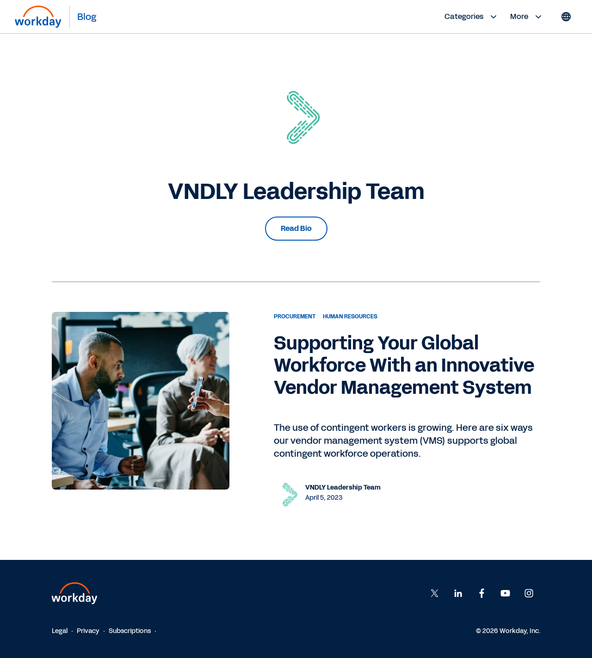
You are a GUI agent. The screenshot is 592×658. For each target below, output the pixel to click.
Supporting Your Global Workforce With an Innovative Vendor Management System (404, 365)
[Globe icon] (566, 17)
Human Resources (350, 316)
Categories (471, 16)
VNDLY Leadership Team (343, 487)
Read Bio (296, 228)
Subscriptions (130, 631)
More (527, 16)
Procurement (294, 316)
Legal (60, 631)
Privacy (88, 631)
